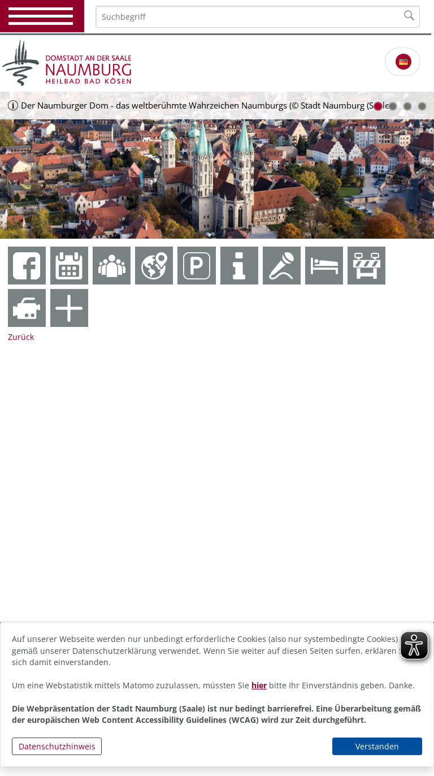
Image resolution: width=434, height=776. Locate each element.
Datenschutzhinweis (57, 746)
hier (259, 685)
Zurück (21, 336)
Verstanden (377, 746)
